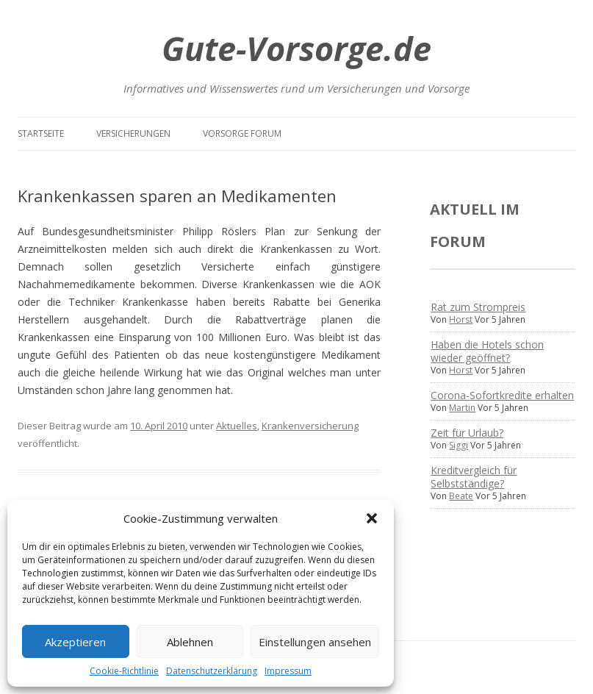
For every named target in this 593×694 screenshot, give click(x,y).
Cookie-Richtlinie (124, 671)
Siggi (458, 445)
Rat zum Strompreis (478, 307)
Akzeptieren (75, 641)
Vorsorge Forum (242, 133)
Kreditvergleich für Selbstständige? (474, 476)
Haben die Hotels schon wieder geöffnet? (487, 351)
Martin (462, 407)
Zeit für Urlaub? (467, 433)
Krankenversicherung (310, 425)
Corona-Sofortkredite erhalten (502, 395)
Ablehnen (190, 641)
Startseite (41, 133)
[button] (371, 518)
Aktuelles (236, 425)
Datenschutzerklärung (211, 671)
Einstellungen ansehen (315, 641)
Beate (461, 496)
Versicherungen (133, 133)
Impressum (288, 671)
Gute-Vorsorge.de (296, 48)
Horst (460, 319)
